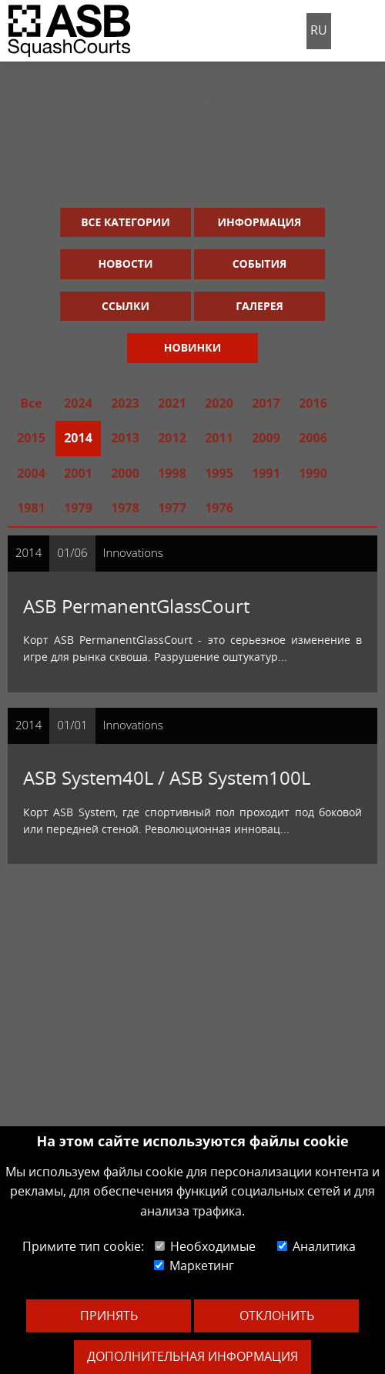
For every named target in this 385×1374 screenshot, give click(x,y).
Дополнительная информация (192, 1356)
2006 (313, 437)
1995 (219, 473)
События (260, 263)
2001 (78, 473)
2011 (219, 437)
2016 (313, 403)
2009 (266, 437)
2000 (125, 473)
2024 (78, 403)
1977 (172, 507)
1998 (172, 473)
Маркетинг (194, 1265)
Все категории (125, 222)
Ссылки (125, 305)
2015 (31, 437)
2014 (78, 437)
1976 (219, 507)
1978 (125, 507)
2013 (125, 437)
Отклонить (276, 1315)
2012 (172, 437)
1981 (31, 507)
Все (31, 403)
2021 (172, 403)
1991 (266, 473)
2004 (31, 473)
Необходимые (205, 1246)
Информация (260, 222)
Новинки (192, 347)
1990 (313, 473)
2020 (219, 403)
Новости (126, 263)
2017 (266, 403)
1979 (78, 507)
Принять (109, 1315)
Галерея (259, 305)
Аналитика (316, 1246)
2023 (125, 403)
